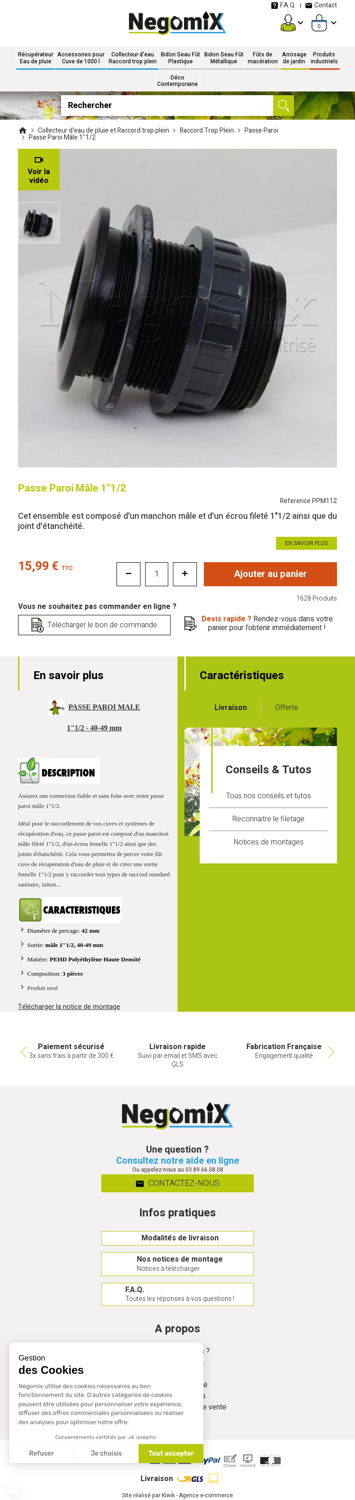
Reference (308, 501)
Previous (22, 1052)
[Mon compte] (288, 22)
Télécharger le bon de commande (102, 625)
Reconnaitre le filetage (268, 819)
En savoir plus (306, 543)
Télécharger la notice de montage (69, 1007)
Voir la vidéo (39, 176)
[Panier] (319, 22)
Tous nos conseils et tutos (268, 796)
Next (332, 1052)
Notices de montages (268, 842)
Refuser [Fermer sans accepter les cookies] (41, 1453)
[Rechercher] (177, 105)
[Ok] (283, 105)
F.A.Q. (283, 5)
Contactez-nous (178, 1183)
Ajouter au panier (270, 574)
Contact (321, 5)
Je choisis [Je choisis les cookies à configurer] (106, 1453)
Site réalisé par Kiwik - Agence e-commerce (177, 1495)
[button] (13, 1489)
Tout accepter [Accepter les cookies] (171, 1453)
